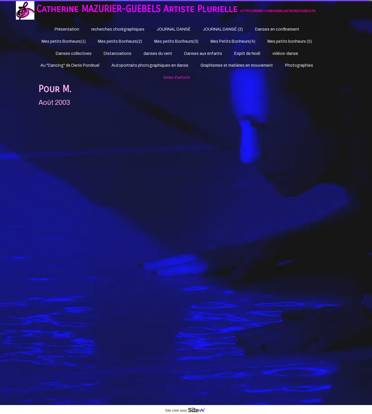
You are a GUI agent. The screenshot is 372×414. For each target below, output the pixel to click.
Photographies (299, 65)
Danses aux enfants (203, 53)
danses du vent (158, 53)
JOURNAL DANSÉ (174, 29)
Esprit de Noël (247, 53)
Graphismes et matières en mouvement (236, 65)
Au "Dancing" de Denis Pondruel (69, 65)
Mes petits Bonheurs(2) (120, 41)
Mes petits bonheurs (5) (289, 41)
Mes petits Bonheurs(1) (64, 41)
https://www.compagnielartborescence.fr (277, 10)
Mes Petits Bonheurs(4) (233, 41)
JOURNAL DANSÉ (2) (223, 29)
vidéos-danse (285, 53)
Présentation (67, 29)
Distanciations (117, 53)
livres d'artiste (177, 77)
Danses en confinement (277, 29)
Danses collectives (74, 53)
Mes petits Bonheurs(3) (176, 41)
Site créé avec (187, 411)
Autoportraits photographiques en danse (149, 65)
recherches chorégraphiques (117, 29)
